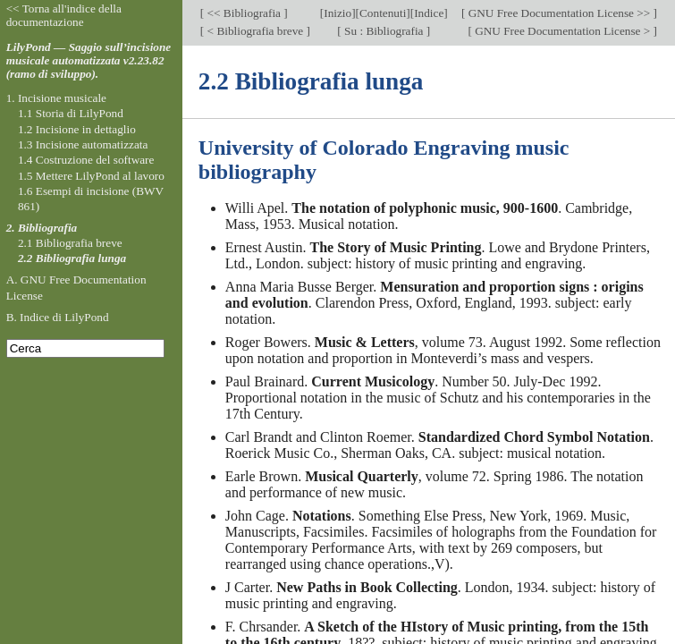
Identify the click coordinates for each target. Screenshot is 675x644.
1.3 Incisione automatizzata (83, 144)
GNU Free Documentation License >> (559, 13)
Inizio (337, 13)
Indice (428, 13)
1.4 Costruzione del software (86, 159)
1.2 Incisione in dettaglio (77, 129)
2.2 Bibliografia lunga (72, 258)
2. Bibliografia (42, 227)
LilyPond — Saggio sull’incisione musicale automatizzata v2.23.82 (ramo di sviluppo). (89, 60)
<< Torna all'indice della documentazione (64, 15)
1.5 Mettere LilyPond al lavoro (91, 175)
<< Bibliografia (243, 13)
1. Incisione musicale (56, 98)
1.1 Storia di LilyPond (70, 113)
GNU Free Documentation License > (563, 31)
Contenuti (382, 13)
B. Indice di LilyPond (57, 317)
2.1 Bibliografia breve (70, 243)
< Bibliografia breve (255, 31)
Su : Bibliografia (384, 31)
